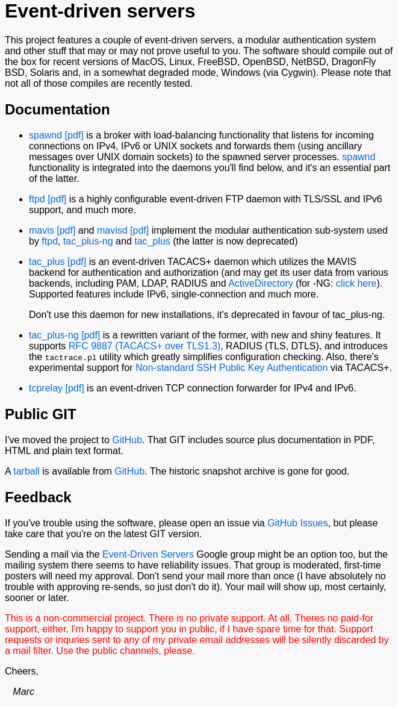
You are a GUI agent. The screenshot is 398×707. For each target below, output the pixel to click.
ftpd (37, 199)
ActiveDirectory (260, 283)
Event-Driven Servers (148, 554)
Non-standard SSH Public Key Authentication (231, 368)
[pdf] (74, 135)
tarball (26, 471)
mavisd (112, 230)
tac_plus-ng (88, 241)
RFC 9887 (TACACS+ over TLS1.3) (144, 346)
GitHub (127, 440)
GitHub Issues (297, 523)
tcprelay (46, 388)
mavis (41, 230)
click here (356, 283)
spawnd (45, 135)
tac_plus (152, 241)
